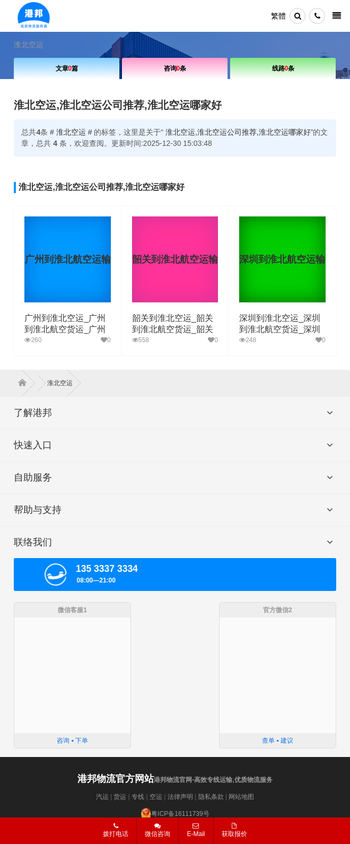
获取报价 (234, 830)
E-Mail (196, 830)
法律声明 (180, 797)
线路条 (283, 68)
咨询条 (175, 68)
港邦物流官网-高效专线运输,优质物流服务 (174, 780)
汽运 (102, 797)
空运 (156, 797)
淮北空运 (28, 44)
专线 (138, 797)
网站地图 (241, 797)
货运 (119, 797)
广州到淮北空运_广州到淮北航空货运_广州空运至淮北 (65, 329)
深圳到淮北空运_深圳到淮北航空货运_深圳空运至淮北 (279, 329)
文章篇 (67, 68)
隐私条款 (211, 797)
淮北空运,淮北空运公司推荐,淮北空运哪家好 (238, 132)
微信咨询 (153, 833)
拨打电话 (115, 830)
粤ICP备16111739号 (180, 813)
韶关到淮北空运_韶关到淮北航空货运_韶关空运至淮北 (172, 329)
